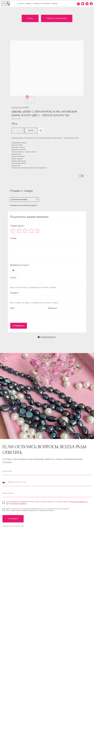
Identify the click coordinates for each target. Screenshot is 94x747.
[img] (91, 3)
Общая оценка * (17, 226)
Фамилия (52, 308)
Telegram (7, 526)
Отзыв (13, 238)
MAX (22, 526)
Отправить (18, 326)
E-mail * (13, 277)
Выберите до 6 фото (19, 265)
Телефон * (14, 293)
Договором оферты (18, 503)
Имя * (12, 308)
